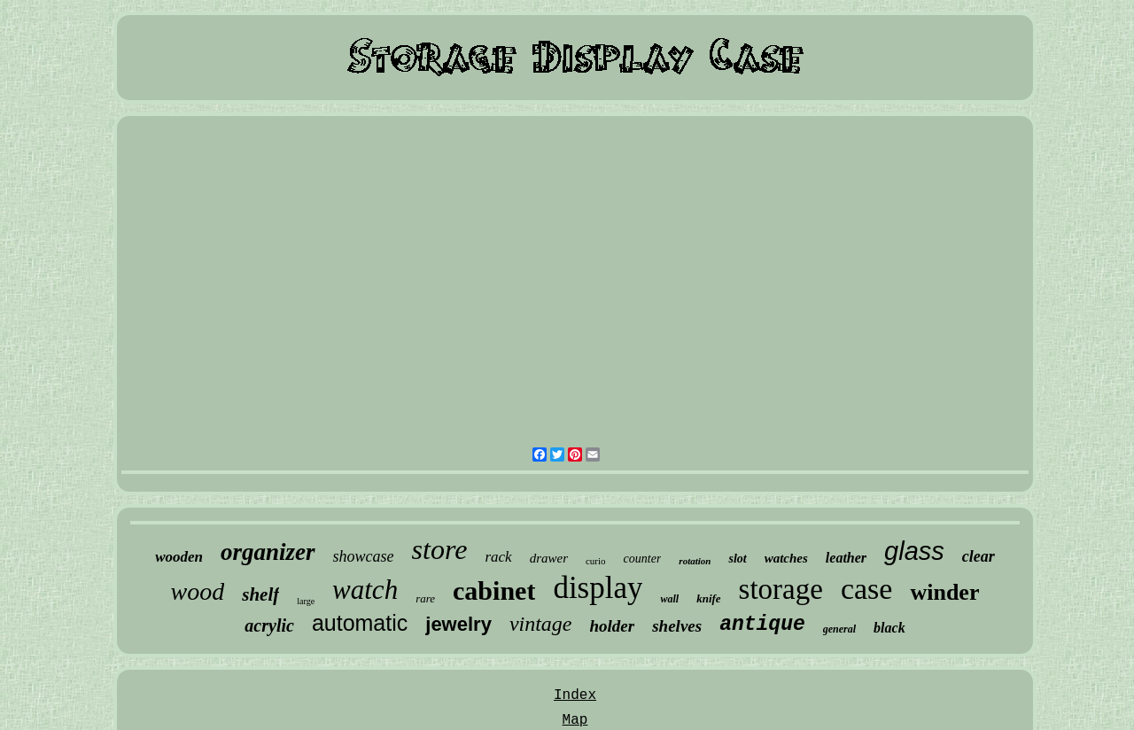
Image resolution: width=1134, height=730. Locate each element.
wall (669, 599)
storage (781, 589)
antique (762, 624)
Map (575, 720)
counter (643, 558)
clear (978, 556)
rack (498, 556)
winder (944, 592)
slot (737, 558)
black (889, 627)
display (597, 588)
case (867, 588)
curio (596, 560)
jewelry (458, 624)
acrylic (269, 625)
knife (708, 598)
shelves (677, 626)
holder (612, 626)
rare (425, 598)
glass (914, 551)
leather (846, 557)
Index (575, 695)
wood (198, 591)
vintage (540, 623)
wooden (179, 556)
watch (365, 589)
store (440, 549)
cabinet (494, 590)
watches (786, 558)
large (306, 601)
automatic (360, 622)
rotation (695, 560)
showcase (363, 556)
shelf (260, 594)
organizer (268, 552)
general (839, 629)
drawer (549, 558)
